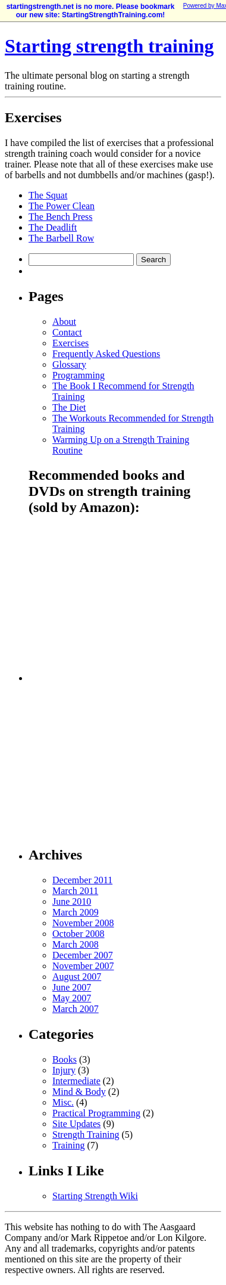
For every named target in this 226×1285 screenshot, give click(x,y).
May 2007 (71, 998)
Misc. (63, 1102)
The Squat (48, 195)
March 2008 (75, 944)
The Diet (69, 407)
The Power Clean (62, 206)
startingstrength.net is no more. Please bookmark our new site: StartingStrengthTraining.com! (91, 10)
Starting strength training (109, 46)
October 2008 (78, 934)
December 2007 (82, 955)
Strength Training (85, 1134)
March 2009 (75, 912)
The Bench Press (61, 217)
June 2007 (71, 987)
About (64, 321)
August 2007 (76, 976)
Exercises (70, 343)
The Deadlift (53, 227)
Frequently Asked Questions (106, 354)
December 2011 (82, 880)
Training (68, 1145)
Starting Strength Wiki (95, 1196)
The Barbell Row (61, 238)
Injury (64, 1070)
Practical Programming (96, 1113)
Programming (78, 375)
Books (64, 1059)
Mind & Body (79, 1092)
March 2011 (75, 891)
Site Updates (76, 1124)
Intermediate (76, 1081)
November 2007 (83, 966)
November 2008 (83, 923)
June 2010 (71, 901)
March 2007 (75, 1009)
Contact (67, 332)
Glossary (69, 364)
